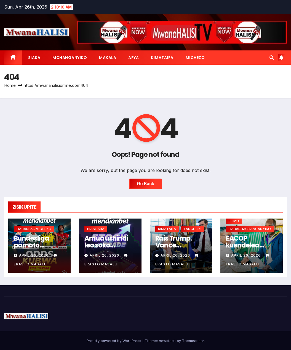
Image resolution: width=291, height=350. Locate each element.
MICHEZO (195, 57)
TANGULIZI (192, 229)
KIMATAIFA (162, 57)
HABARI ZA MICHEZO (34, 229)
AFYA (133, 57)
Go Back (145, 183)
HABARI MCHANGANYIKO (250, 229)
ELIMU (234, 221)
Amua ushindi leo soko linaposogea (106, 245)
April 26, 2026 (34, 255)
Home (10, 85)
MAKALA (107, 57)
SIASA (34, 57)
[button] (271, 57)
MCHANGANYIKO (69, 57)
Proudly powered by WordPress (114, 340)
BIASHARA (96, 229)
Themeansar (193, 340)
